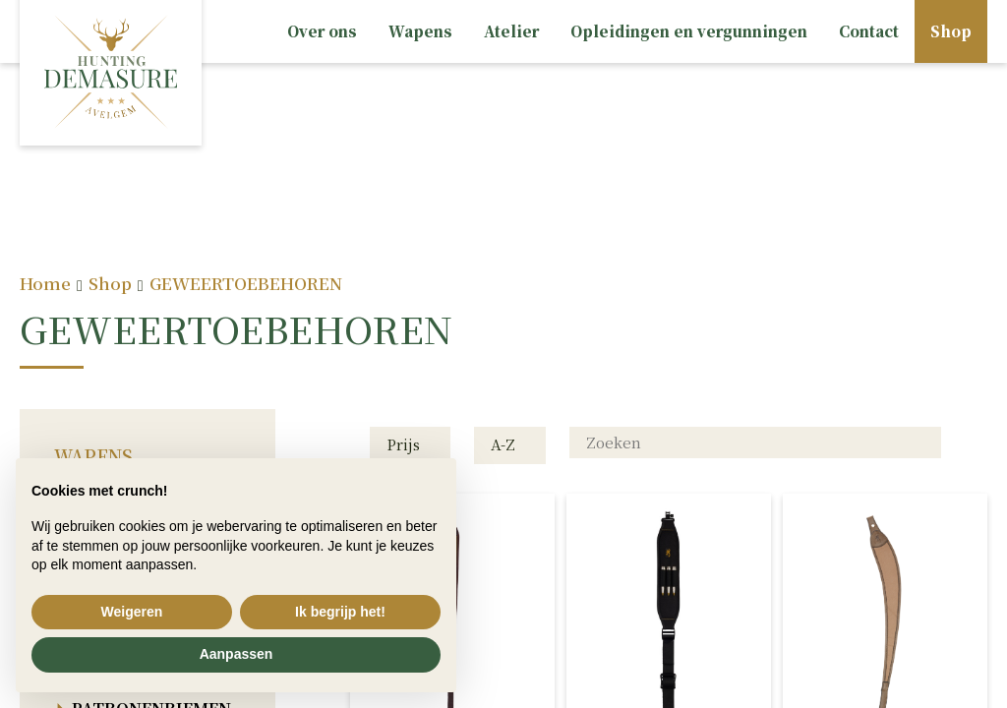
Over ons (322, 31)
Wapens (420, 31)
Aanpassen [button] (236, 654)
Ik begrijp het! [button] (340, 612)
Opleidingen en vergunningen (688, 31)
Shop (951, 31)
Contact (869, 31)
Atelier (511, 31)
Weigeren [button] (132, 612)
